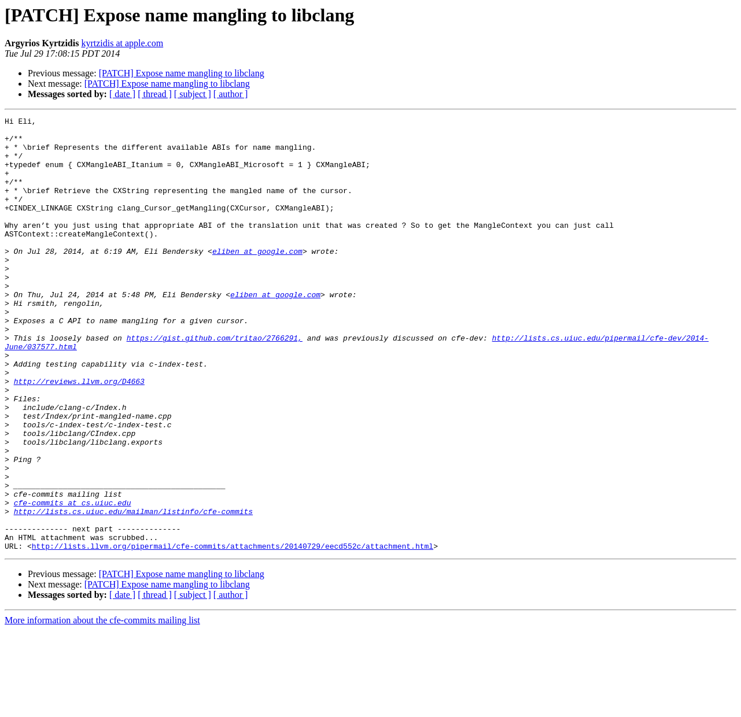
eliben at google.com (257, 279)
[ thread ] (155, 94)
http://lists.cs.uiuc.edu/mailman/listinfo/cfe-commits (133, 591)
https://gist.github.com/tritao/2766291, (215, 383)
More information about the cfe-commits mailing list (102, 707)
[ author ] (230, 94)
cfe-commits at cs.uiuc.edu (72, 580)
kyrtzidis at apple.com (122, 43)
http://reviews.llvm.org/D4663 (79, 435)
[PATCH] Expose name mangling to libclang (181, 73)
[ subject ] (192, 94)
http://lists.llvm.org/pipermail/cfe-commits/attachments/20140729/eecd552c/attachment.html (232, 632)
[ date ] (122, 94)
